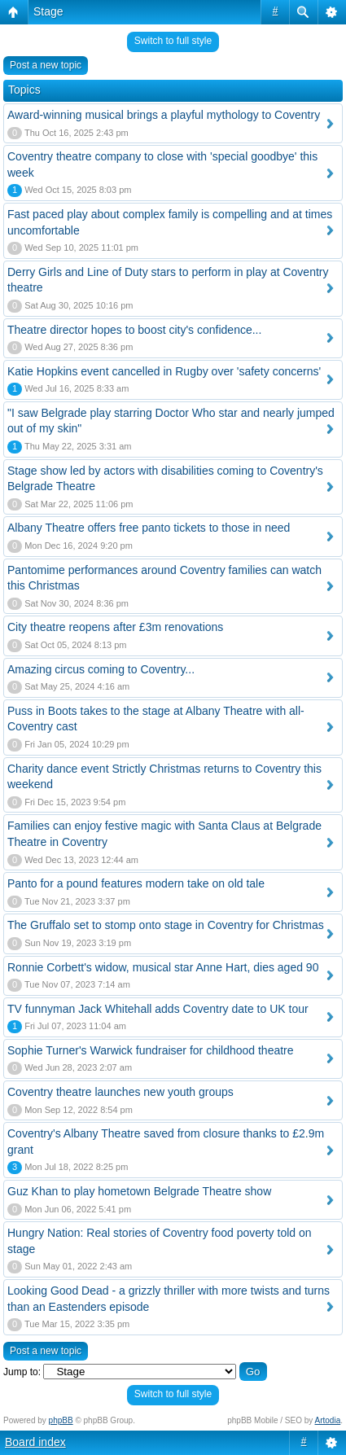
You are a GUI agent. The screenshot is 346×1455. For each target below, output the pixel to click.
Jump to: (22, 1372)
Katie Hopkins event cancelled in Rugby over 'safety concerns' (164, 371)
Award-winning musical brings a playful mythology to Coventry (163, 114)
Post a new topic (45, 65)
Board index (35, 1441)
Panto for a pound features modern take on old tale (136, 883)
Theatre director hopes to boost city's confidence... (134, 329)
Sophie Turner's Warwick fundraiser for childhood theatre (150, 1050)
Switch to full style (173, 40)
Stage (48, 11)
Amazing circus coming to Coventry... (101, 669)
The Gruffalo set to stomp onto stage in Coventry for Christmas (165, 924)
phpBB (61, 1420)
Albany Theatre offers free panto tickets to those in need (148, 527)
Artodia (328, 1420)
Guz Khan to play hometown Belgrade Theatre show (139, 1191)
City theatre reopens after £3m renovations (115, 626)
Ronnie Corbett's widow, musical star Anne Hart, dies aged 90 (162, 967)
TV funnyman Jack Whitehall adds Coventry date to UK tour (158, 1008)
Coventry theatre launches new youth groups (120, 1091)
